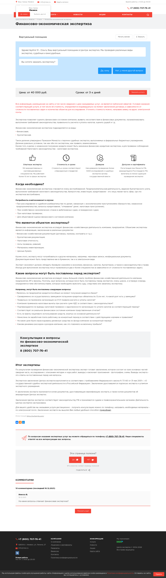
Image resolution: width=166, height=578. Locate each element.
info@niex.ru (45, 2)
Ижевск (26, 2)
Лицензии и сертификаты (61, 545)
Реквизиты (55, 548)
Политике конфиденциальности (120, 573)
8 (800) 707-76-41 (34, 351)
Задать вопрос (62, 2)
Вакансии (55, 551)
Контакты (127, 14)
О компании (56, 542)
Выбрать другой (40, 14)
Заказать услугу (138, 92)
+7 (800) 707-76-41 (140, 8)
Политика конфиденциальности (64, 557)
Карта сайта (95, 551)
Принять (159, 574)
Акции (102, 14)
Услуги (52, 14)
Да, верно (24, 14)
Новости (77, 14)
